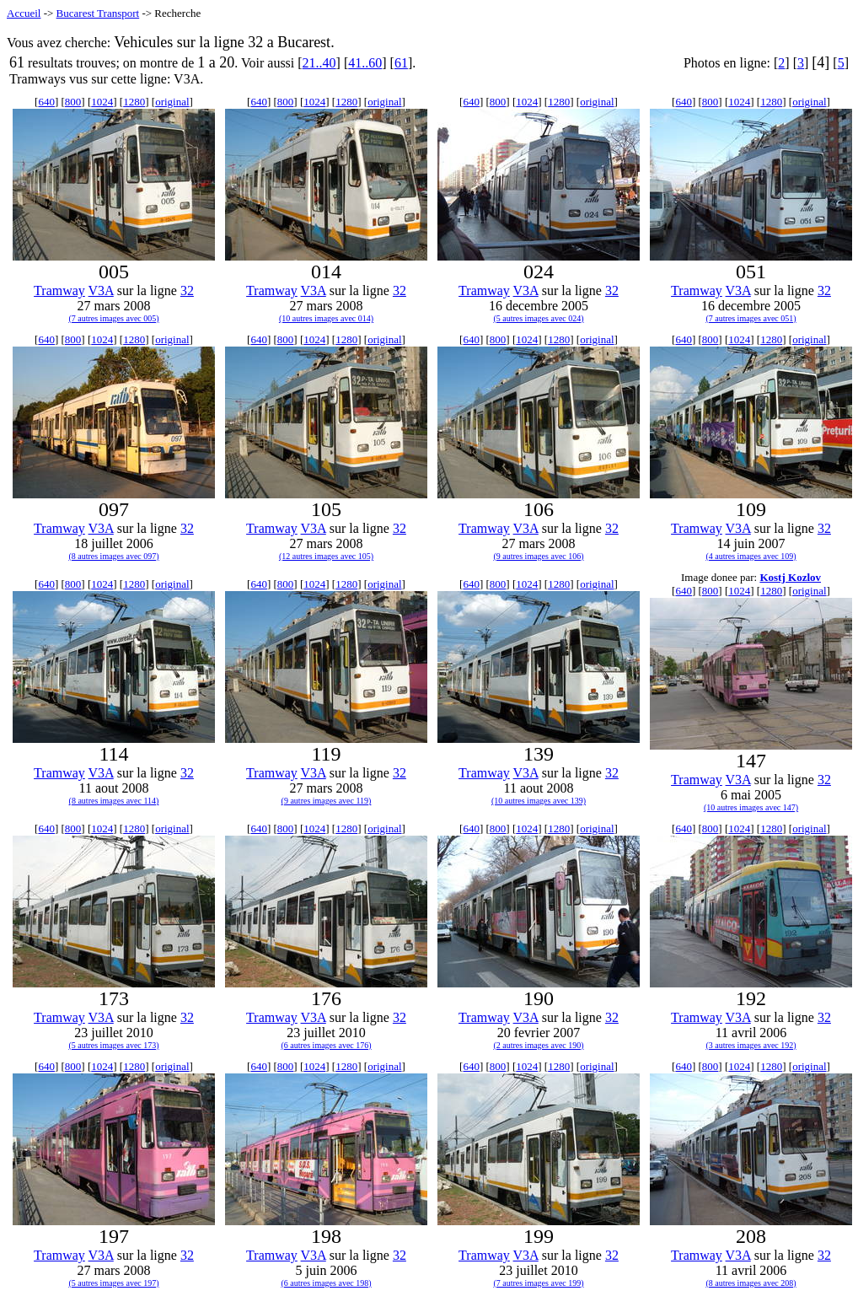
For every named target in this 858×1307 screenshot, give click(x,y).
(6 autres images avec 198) (326, 1283)
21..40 (319, 63)
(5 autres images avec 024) (538, 318)
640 (46, 101)
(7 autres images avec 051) (750, 318)
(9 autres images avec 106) (538, 556)
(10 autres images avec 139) (538, 800)
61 (401, 63)
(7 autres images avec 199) (538, 1283)
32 (187, 290)
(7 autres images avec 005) (113, 318)
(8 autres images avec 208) (750, 1283)
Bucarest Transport (98, 13)
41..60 (365, 63)
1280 (134, 101)
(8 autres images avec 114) (114, 800)
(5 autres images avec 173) (113, 1045)
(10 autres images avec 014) (326, 318)
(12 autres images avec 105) (326, 556)
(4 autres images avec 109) (750, 556)
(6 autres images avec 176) (326, 1045)
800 (73, 101)
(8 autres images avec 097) (113, 556)
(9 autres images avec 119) (327, 800)
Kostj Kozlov (790, 577)
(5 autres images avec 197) (113, 1283)
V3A (101, 290)
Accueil (23, 13)
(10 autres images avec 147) (751, 807)
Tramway (59, 290)
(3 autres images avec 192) (750, 1045)
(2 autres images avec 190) (538, 1045)
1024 (102, 101)
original (172, 101)
